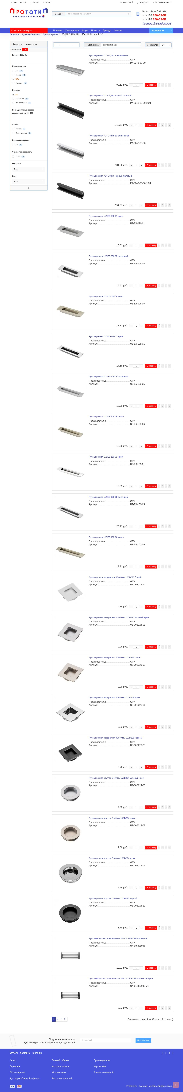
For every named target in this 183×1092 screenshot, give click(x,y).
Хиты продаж (72, 30)
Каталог (28, 30)
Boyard (19, 75)
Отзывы (118, 30)
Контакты (47, 2)
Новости (95, 30)
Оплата (23, 2)
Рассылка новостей (62, 1078)
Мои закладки (59, 1072)
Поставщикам (17, 1072)
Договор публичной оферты (24, 1078)
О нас (14, 2)
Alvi (17, 71)
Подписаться (143, 1040)
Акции (85, 30)
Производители (102, 1060)
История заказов (60, 1066)
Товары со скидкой (104, 1072)
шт (17, 145)
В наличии (20, 99)
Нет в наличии (21, 103)
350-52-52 (154, 15)
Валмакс (19, 83)
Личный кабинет (60, 1060)
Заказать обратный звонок (157, 23)
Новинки (57, 30)
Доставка (35, 2)
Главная (14, 34)
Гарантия (15, 1066)
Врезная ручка (50, 34)
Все (15, 95)
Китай (18, 157)
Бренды (107, 30)
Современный (21, 133)
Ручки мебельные (30, 34)
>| (65, 1019)
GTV (25, 50)
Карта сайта (100, 1066)
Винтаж (18, 129)
